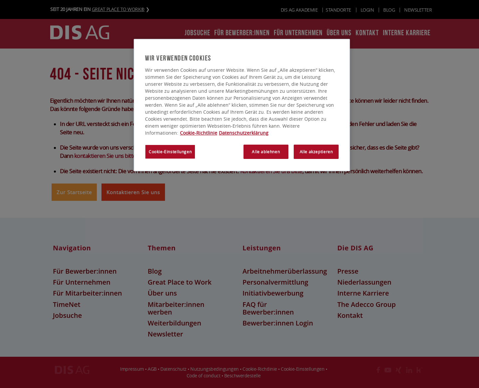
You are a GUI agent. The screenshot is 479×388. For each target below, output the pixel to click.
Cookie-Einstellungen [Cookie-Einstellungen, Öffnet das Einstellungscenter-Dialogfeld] (170, 152)
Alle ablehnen (266, 152)
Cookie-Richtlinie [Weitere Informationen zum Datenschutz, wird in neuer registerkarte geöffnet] (198, 133)
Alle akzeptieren (316, 152)
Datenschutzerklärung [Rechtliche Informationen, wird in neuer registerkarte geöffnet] (243, 133)
